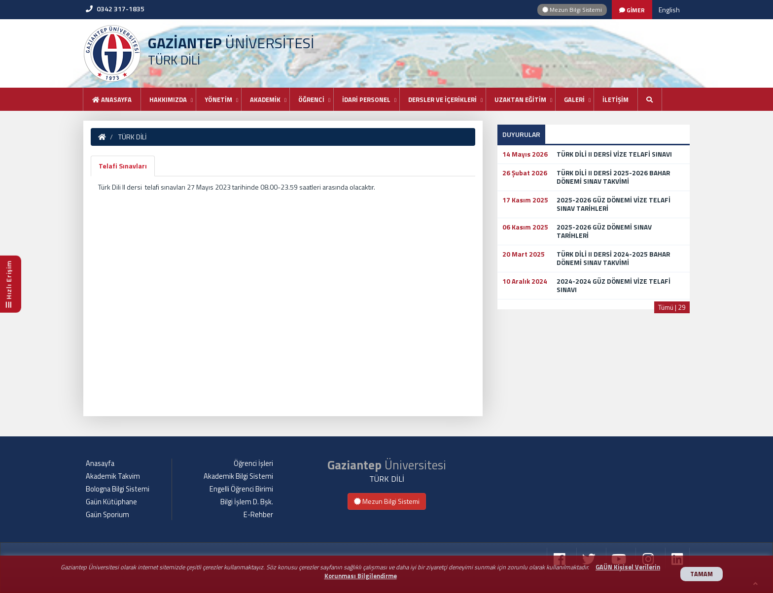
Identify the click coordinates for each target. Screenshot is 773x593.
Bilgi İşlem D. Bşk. (246, 501)
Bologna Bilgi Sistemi (117, 489)
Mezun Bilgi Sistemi (572, 9)
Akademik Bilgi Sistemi (238, 476)
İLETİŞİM (615, 99)
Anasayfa (112, 99)
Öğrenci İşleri (253, 463)
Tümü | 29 (672, 307)
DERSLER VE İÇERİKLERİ (442, 99)
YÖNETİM (218, 99)
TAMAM (701, 574)
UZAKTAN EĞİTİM (520, 99)
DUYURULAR (521, 134)
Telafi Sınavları (123, 166)
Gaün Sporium (107, 514)
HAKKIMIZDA (168, 99)
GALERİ (574, 99)
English (669, 9)
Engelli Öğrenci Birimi (241, 489)
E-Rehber (258, 514)
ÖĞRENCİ (311, 99)
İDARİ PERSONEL (366, 99)
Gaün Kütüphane (111, 501)
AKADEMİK (265, 99)
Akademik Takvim (113, 476)
